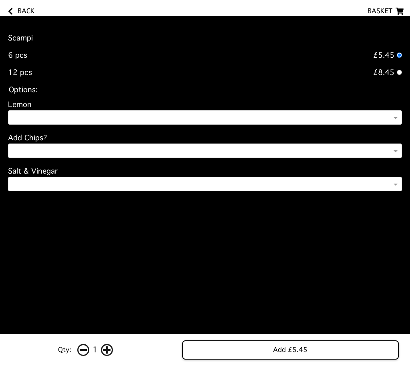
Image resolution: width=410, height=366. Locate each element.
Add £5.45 (290, 350)
